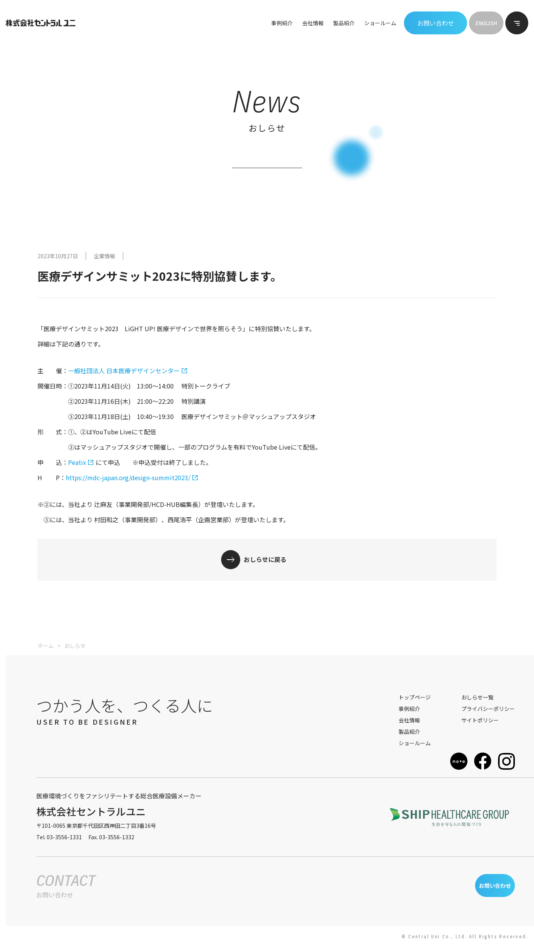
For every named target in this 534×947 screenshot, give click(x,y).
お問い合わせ (435, 23)
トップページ (415, 697)
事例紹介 (282, 23)
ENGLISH (486, 23)
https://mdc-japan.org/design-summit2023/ (128, 477)
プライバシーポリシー (488, 708)
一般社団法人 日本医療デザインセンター (124, 370)
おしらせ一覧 (477, 697)
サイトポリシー (480, 720)
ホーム (45, 645)
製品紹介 (344, 23)
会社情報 (313, 23)
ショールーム (380, 23)
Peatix (77, 462)
